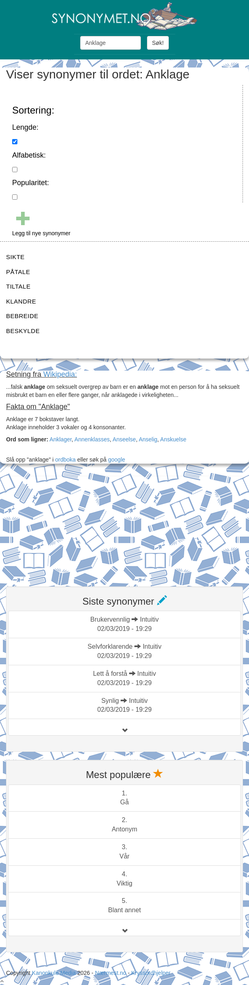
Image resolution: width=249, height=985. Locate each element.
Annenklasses (92, 439)
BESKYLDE (23, 330)
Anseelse (124, 439)
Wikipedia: (60, 374)
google (116, 459)
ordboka (64, 459)
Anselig (148, 439)
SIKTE (15, 256)
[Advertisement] (67, 526)
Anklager (60, 439)
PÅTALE (18, 271)
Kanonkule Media (54, 973)
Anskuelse (173, 439)
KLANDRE (21, 301)
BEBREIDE (22, 315)
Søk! (158, 43)
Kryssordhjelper (150, 973)
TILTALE (18, 286)
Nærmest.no (110, 973)
